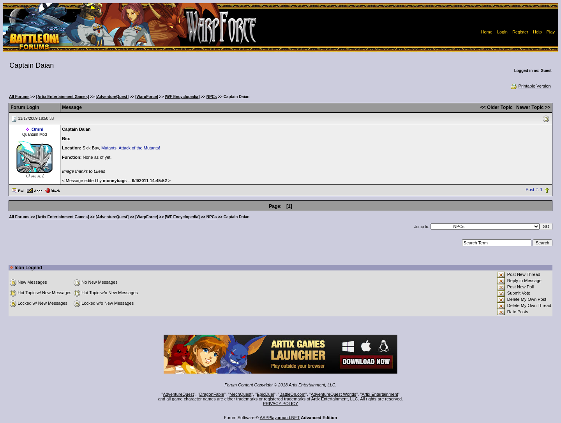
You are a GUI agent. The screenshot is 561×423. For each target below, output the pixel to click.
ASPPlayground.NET (280, 417)
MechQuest (240, 394)
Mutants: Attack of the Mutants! (130, 148)
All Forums (19, 97)
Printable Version (530, 86)
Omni (38, 129)
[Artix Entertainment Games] (62, 97)
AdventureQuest (178, 394)
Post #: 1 (534, 190)
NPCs (211, 97)
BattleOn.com (292, 394)
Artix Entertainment (380, 394)
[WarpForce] (146, 97)
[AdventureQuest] (112, 97)
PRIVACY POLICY (280, 403)
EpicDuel (265, 394)
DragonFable (211, 394)
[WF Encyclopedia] (182, 97)
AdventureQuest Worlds (333, 394)
